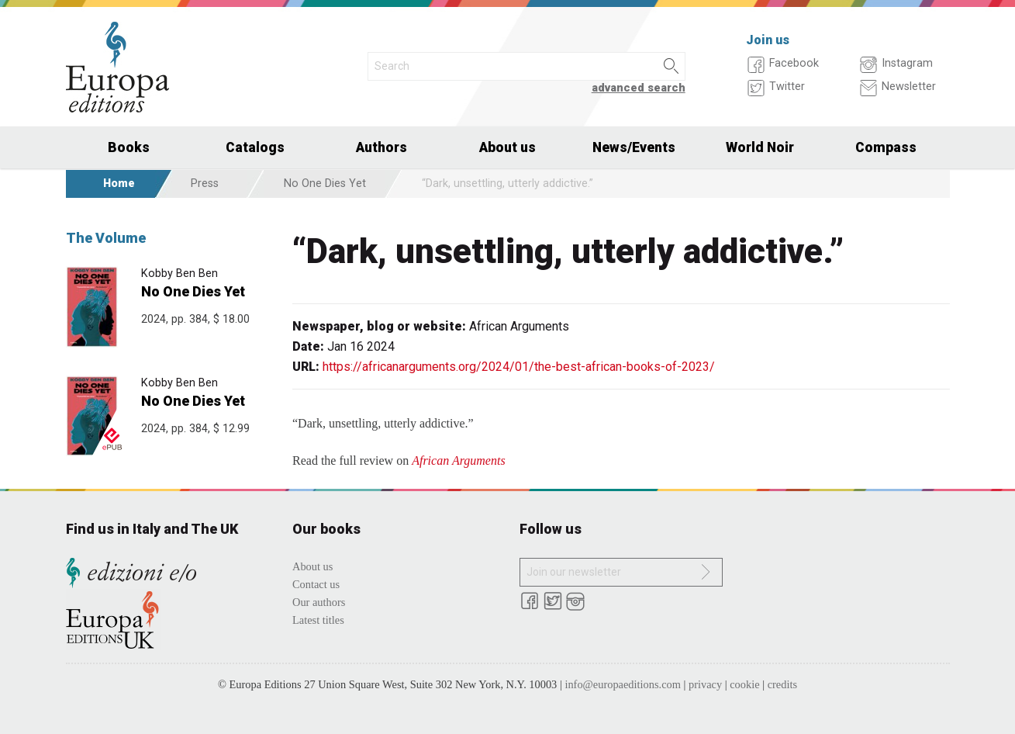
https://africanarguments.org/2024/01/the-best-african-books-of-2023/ (519, 366)
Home (119, 183)
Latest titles (318, 620)
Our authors (318, 602)
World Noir (760, 147)
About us (507, 147)
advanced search (638, 88)
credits (782, 684)
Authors (381, 147)
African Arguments (458, 460)
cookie (744, 684)
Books (129, 147)
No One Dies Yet (325, 183)
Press (205, 183)
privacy (705, 684)
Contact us (316, 584)
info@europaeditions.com (622, 684)
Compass (886, 147)
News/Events (633, 147)
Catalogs (255, 147)
